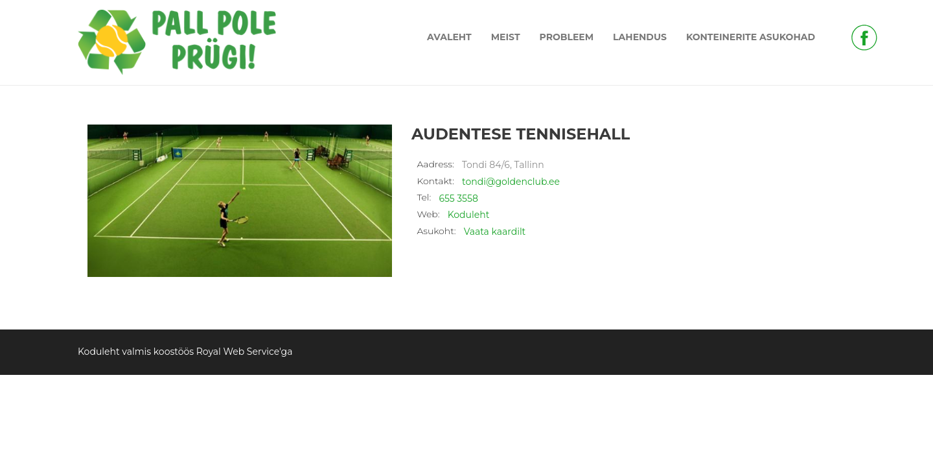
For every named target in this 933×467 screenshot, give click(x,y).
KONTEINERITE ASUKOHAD (750, 37)
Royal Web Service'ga (244, 351)
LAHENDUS (640, 37)
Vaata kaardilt (495, 231)
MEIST (505, 37)
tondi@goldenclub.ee (511, 181)
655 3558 (458, 198)
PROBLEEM (567, 37)
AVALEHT (449, 37)
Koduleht (469, 215)
